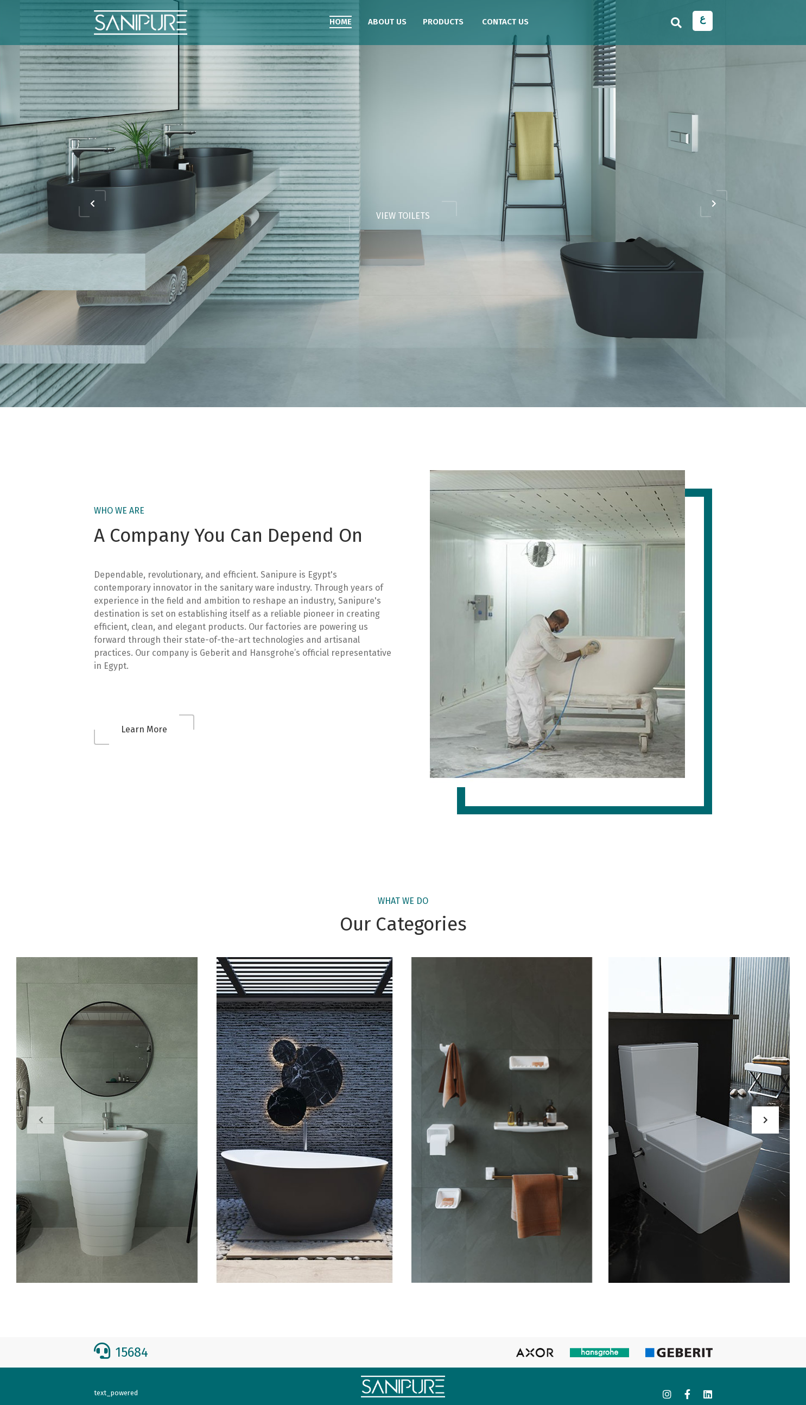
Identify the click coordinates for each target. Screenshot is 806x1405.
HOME (340, 22)
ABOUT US (387, 22)
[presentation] (92, 203)
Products (443, 22)
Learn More (144, 729)
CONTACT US (505, 22)
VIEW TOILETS (403, 216)
